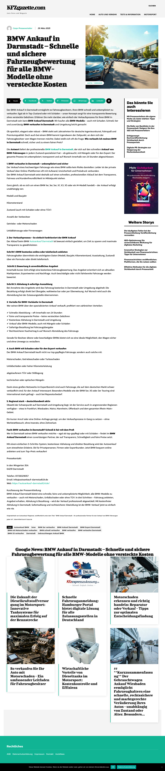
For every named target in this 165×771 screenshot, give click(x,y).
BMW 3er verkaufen (46, 527)
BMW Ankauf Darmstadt (67, 527)
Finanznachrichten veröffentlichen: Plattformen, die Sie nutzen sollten (140, 260)
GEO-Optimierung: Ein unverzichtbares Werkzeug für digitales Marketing (138, 242)
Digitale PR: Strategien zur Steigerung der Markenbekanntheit (139, 149)
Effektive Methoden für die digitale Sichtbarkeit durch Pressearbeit (140, 268)
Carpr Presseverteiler (22, 28)
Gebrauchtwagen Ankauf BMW (51, 533)
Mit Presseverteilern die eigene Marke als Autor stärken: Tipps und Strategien (141, 118)
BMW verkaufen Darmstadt (89, 530)
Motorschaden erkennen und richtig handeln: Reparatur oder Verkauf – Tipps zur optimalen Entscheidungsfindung (133, 606)
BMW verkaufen (69, 530)
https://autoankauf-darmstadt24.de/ (31, 483)
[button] (152, 5)
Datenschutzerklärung (126, 767)
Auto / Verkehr (95, 83)
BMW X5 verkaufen (16, 533)
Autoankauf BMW (21, 527)
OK (113, 767)
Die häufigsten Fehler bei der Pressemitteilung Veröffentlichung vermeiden (140, 233)
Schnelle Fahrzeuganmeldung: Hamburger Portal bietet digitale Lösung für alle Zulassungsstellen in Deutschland (80, 608)
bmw (34, 527)
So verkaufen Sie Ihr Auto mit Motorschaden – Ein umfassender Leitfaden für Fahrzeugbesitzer (29, 676)
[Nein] (162, 767)
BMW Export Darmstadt (90, 527)
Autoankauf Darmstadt (41, 241)
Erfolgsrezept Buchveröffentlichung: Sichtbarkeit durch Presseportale (137, 139)
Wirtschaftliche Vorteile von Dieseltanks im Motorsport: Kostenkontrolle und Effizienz (79, 677)
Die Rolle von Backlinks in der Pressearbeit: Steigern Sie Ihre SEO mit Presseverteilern (140, 128)
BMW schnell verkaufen (50, 530)
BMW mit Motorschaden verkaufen (22, 530)
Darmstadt (30, 533)
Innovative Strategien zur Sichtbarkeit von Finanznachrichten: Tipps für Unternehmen (141, 252)
